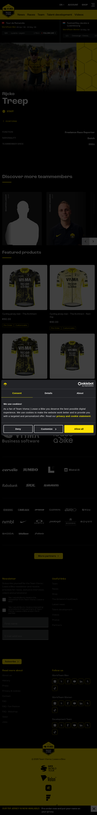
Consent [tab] (17, 393)
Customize (48, 429)
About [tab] (80, 393)
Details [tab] (48, 393)
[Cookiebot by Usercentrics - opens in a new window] (80, 384)
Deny (18, 429)
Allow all (78, 429)
